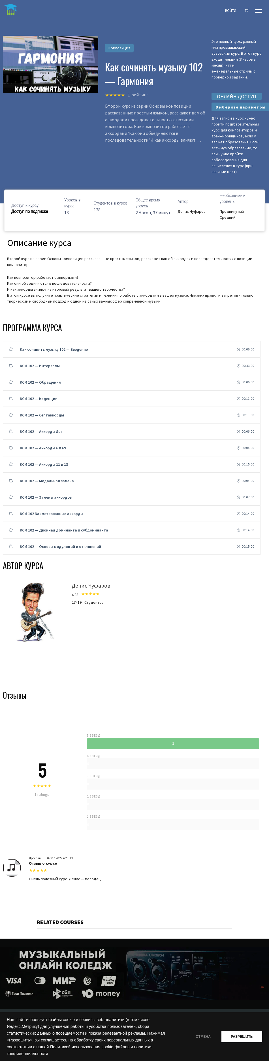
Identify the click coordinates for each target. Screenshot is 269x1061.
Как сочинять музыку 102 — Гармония (154, 74)
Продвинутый (232, 211)
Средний (228, 217)
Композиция (119, 47)
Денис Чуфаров (192, 211)
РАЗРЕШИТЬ (241, 1037)
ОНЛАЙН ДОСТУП (236, 96)
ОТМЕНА (202, 1037)
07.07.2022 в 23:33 (60, 858)
